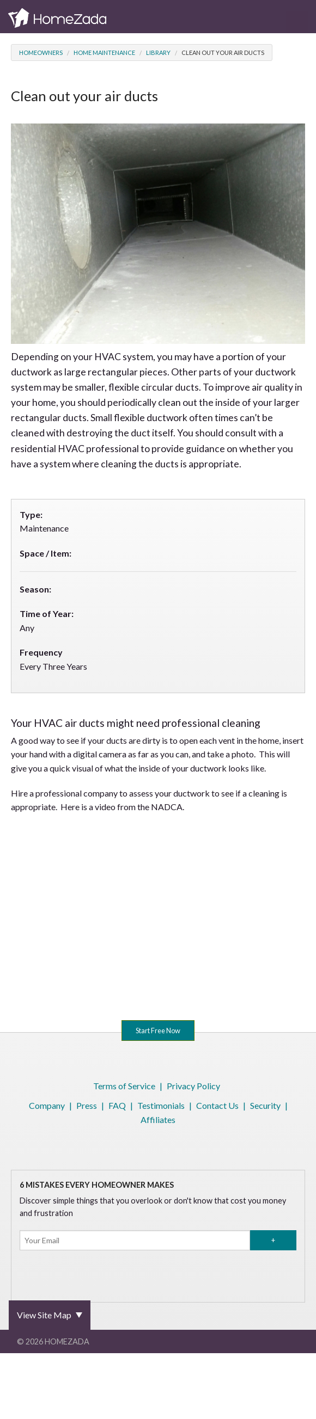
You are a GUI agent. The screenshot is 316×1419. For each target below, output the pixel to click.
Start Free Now (158, 1030)
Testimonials (161, 1105)
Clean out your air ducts (222, 52)
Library (158, 52)
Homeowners (41, 52)
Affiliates (158, 1119)
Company (47, 1105)
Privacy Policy (193, 1086)
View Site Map (44, 1315)
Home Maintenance (104, 52)
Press (86, 1105)
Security (265, 1105)
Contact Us (217, 1105)
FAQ (117, 1105)
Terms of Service (124, 1086)
